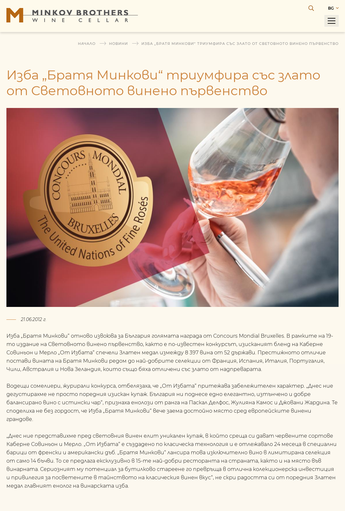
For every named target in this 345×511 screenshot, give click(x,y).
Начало (87, 43)
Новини (118, 43)
